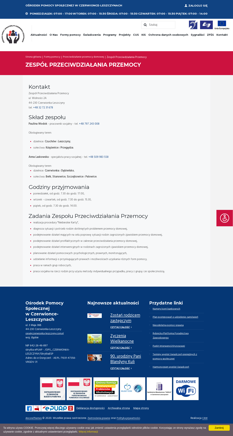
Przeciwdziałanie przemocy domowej (86, 56)
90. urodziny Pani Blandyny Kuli (125, 359)
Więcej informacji (88, 431)
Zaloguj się (198, 5)
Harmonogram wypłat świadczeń (172, 371)
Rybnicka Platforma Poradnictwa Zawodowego (172, 337)
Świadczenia (92, 34)
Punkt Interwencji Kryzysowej (170, 348)
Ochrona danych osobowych (168, 34)
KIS (143, 34)
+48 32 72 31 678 (43, 107)
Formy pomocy (70, 34)
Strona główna (34, 56)
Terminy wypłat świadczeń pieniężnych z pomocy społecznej (177, 359)
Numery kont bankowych (167, 309)
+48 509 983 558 (98, 157)
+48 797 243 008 (89, 123)
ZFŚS (210, 34)
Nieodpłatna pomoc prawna (169, 326)
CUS (136, 34)
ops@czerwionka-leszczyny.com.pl (45, 333)
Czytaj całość (120, 327)
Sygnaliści (197, 34)
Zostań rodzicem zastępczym (125, 318)
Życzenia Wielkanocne (122, 339)
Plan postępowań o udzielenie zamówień (177, 317)
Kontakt (222, 34)
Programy (109, 34)
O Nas (54, 34)
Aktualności (39, 34)
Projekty (125, 34)
